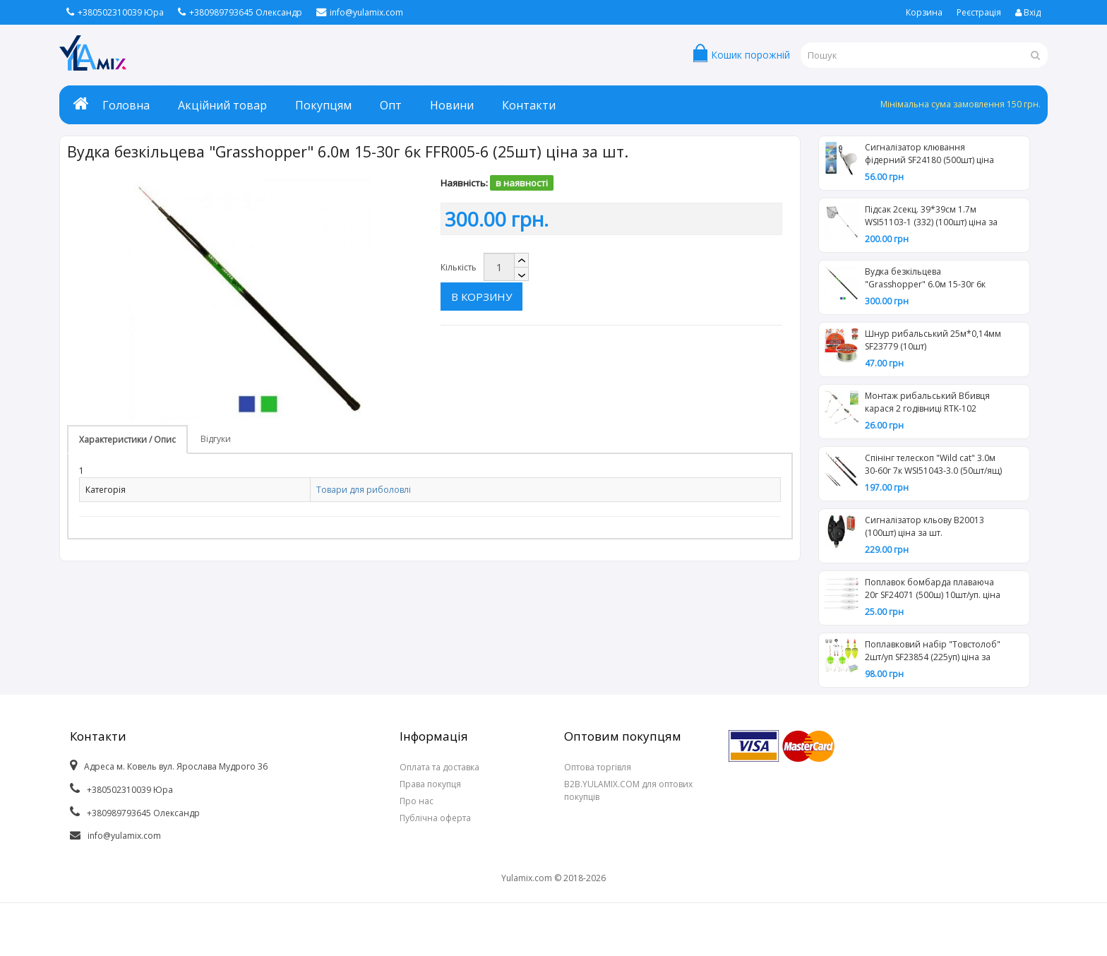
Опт (391, 105)
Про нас (416, 801)
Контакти (529, 105)
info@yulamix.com (359, 12)
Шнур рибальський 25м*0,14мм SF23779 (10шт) (933, 340)
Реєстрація (979, 12)
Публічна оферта (435, 818)
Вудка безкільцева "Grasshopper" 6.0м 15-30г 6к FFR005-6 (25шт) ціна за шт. (925, 279)
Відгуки (216, 439)
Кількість (459, 267)
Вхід (1028, 12)
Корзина (924, 12)
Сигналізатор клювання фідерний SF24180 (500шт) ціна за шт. (929, 155)
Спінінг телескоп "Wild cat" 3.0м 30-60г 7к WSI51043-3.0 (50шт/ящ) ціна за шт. (933, 466)
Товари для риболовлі (363, 490)
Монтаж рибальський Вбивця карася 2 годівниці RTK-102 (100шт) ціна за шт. (927, 404)
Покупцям (323, 105)
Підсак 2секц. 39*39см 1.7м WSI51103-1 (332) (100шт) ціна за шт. (931, 217)
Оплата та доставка (439, 767)
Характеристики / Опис (127, 440)
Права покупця (430, 784)
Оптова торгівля (597, 767)
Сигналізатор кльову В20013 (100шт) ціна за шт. (924, 526)
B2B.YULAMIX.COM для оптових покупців (628, 790)
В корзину (569, 267)
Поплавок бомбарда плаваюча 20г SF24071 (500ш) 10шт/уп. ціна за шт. (932, 590)
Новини (452, 105)
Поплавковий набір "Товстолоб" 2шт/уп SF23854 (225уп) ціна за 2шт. (932, 652)
